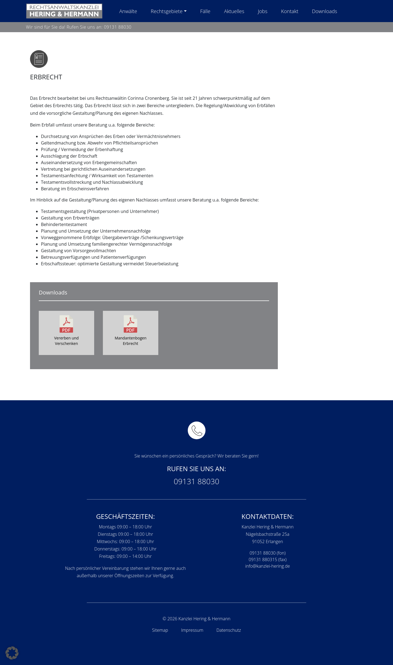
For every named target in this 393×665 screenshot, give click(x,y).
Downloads (324, 11)
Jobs (262, 11)
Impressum (192, 630)
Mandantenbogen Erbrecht (130, 340)
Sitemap (160, 630)
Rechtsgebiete (166, 11)
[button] (12, 653)
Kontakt (289, 11)
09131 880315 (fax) (268, 559)
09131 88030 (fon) (267, 553)
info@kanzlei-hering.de (267, 566)
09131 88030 (118, 27)
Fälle (205, 11)
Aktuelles (234, 11)
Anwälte (128, 11)
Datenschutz (228, 630)
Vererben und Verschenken (66, 340)
